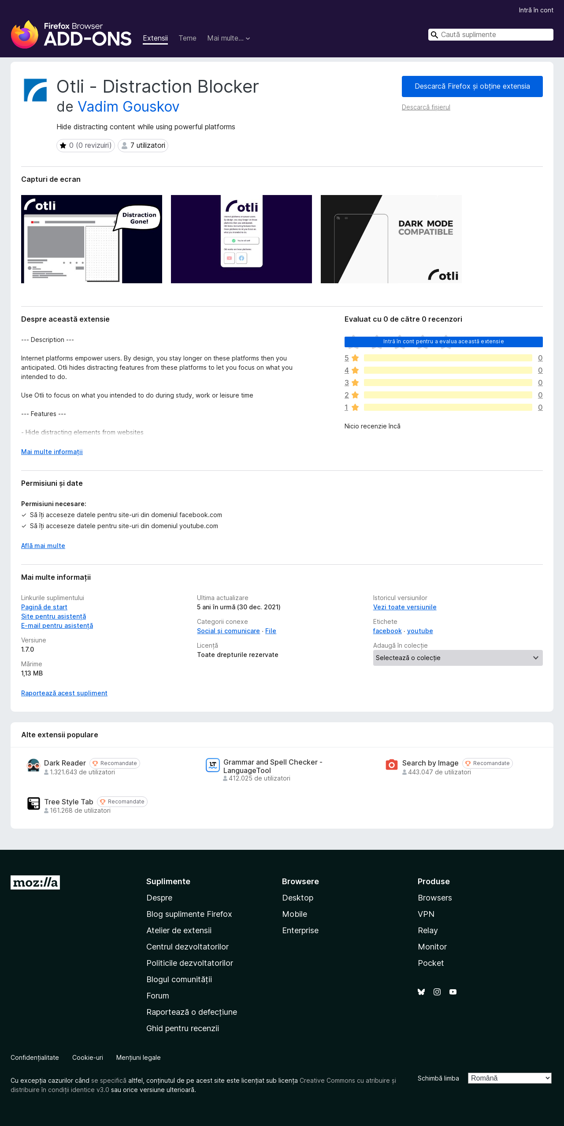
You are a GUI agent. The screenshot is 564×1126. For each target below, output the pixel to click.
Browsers (435, 897)
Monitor (432, 946)
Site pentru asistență (53, 616)
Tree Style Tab (68, 802)
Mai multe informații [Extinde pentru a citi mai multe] (52, 451)
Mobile (294, 914)
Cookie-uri (87, 1057)
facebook (387, 630)
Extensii (155, 38)
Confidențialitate (35, 1057)
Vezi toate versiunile (405, 607)
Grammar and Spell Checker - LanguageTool (273, 766)
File (270, 630)
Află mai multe (43, 545)
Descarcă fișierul (426, 107)
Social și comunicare (228, 630)
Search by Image (430, 763)
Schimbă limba (438, 1078)
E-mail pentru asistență (57, 625)
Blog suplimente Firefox (189, 914)
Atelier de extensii (179, 930)
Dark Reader (65, 763)
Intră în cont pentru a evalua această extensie (443, 341)
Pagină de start (44, 607)
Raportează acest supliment (64, 693)
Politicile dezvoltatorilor (189, 963)
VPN (426, 914)
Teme (187, 38)
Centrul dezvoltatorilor (187, 946)
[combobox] (490, 35)
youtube (420, 630)
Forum (157, 995)
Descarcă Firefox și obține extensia (472, 86)
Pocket (431, 963)
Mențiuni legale (138, 1057)
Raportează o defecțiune (191, 1012)
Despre (159, 897)
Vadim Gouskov (129, 106)
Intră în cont (536, 10)
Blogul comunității (179, 979)
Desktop (297, 897)
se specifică (108, 1080)
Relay (428, 930)
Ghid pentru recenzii (182, 1028)
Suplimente (168, 881)
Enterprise (300, 930)
